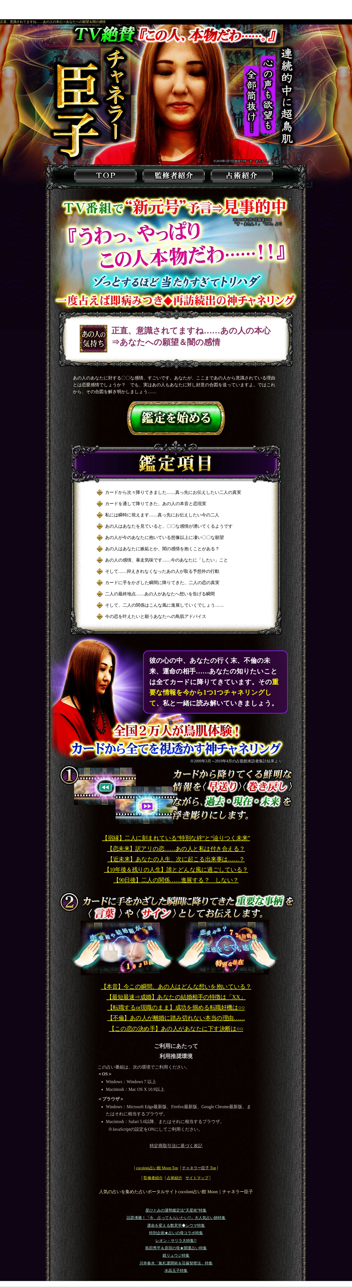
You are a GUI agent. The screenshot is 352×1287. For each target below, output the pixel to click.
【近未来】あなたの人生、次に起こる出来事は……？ (175, 859)
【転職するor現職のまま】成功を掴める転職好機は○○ (176, 1007)
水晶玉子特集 (176, 1271)
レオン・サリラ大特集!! (175, 1241)
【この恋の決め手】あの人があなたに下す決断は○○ (176, 1029)
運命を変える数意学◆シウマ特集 (176, 1225)
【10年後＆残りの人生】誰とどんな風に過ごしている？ (176, 870)
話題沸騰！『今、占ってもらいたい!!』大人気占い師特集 (176, 1218)
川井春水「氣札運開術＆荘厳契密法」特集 (176, 1263)
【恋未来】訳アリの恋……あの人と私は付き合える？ (176, 849)
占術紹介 (174, 1178)
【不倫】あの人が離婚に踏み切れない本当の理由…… (176, 1018)
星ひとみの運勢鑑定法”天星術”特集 (176, 1210)
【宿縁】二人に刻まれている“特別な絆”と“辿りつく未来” (176, 838)
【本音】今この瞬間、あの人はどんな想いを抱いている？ (176, 987)
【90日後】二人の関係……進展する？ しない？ (176, 880)
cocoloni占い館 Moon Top (157, 1168)
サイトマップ (196, 1178)
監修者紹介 (153, 1178)
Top (199, 1168)
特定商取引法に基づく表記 (176, 1145)
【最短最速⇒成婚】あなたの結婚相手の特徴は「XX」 (176, 997)
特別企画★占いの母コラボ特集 (176, 1233)
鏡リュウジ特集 (176, 1255)
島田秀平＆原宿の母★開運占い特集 (176, 1248)
